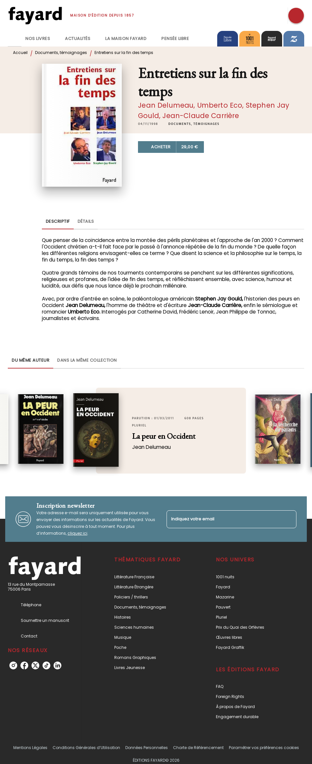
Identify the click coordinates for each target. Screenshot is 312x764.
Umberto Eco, (221, 105)
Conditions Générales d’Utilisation (86, 747)
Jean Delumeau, (167, 105)
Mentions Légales (30, 747)
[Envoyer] (288, 519)
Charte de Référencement (198, 747)
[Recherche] (296, 15)
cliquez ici (77, 533)
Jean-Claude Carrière (200, 115)
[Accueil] (35, 15)
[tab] (14, 39)
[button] (194, 124)
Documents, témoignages (61, 52)
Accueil (20, 52)
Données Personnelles (146, 747)
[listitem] (13, 665)
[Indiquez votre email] (224, 519)
